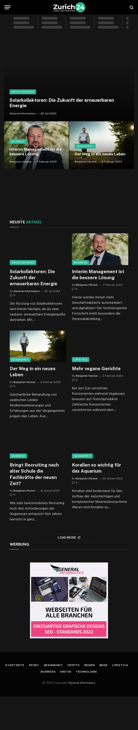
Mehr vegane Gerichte (96, 368)
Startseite (14, 665)
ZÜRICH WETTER (69, 196)
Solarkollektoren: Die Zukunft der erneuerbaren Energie (61, 103)
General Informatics (22, 113)
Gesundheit (85, 146)
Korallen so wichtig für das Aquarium (96, 468)
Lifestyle (80, 359)
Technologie (86, 671)
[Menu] (7, 7)
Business (18, 141)
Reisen (89, 665)
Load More (69, 537)
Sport (34, 665)
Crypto (73, 665)
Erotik (65, 671)
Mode (103, 665)
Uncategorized (22, 92)
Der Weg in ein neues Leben (100, 154)
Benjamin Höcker (20, 161)
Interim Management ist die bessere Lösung (35, 151)
